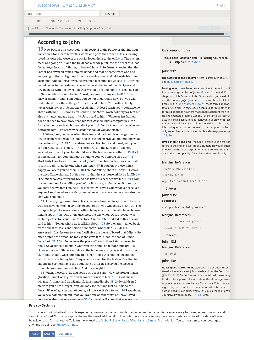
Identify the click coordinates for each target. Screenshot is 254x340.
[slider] (126, 34)
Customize (65, 334)
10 (130, 116)
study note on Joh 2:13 (172, 81)
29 (62, 259)
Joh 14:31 (215, 123)
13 (73, 148)
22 (40, 214)
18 (92, 174)
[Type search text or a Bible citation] (61, 13)
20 (107, 192)
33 (112, 286)
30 (113, 268)
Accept (35, 334)
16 (132, 161)
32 (116, 281)
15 (129, 157)
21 (42, 206)
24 (89, 223)
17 (104, 170)
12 (42, 139)
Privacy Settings (66, 324)
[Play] (26, 33)
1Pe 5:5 (191, 294)
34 (123, 295)
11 (55, 130)
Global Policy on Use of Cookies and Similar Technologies (138, 320)
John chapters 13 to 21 (183, 103)
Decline (49, 334)
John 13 (31, 28)
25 (120, 228)
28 (52, 255)
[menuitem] (226, 13)
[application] (127, 33)
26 (40, 237)
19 (48, 188)
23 (76, 219)
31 (42, 277)
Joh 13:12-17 (163, 275)
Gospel (198, 92)
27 (72, 246)
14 (83, 152)
